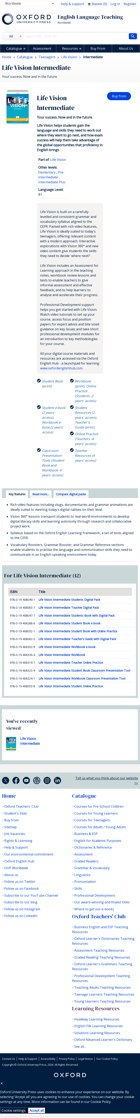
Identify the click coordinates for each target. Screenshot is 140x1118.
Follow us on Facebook (21, 888)
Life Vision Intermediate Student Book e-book (69, 623)
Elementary (47, 172)
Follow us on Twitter (19, 881)
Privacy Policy (67, 1059)
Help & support (72, 4)
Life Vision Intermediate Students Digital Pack (69, 600)
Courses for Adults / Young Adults (100, 827)
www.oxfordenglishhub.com (61, 368)
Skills (78, 888)
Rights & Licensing (18, 840)
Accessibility (48, 1059)
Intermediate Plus (51, 182)
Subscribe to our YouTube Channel (31, 895)
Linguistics (82, 875)
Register (130, 4)
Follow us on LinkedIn (20, 916)
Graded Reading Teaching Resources (102, 957)
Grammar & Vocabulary (92, 868)
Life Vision (58, 159)
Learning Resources (95, 1008)
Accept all (37, 1110)
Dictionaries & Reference (93, 847)
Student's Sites (15, 813)
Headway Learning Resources (96, 1019)
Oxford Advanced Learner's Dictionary (103, 1039)
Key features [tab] (17, 494)
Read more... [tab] (40, 494)
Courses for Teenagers (92, 820)
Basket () (97, 4)
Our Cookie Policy (107, 1059)
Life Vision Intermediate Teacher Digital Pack (68, 608)
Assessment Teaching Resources (99, 950)
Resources (70, 48)
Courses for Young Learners (96, 813)
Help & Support (16, 847)
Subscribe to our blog (20, 902)
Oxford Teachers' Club (21, 806)
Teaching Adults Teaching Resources (102, 987)
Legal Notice (85, 1059)
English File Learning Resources (98, 1026)
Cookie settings (13, 1110)
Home (9, 796)
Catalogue (14, 48)
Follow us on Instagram (22, 909)
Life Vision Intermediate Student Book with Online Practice (77, 631)
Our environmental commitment (28, 854)
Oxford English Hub (19, 861)
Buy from (119, 96)
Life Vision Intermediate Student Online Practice (70, 686)
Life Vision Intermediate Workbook (61, 655)
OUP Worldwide (16, 868)
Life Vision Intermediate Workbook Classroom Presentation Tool (81, 678)
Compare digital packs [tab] (71, 494)
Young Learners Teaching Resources (102, 1001)
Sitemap (10, 827)
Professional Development (94, 895)
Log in (115, 4)
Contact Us (8, 1059)
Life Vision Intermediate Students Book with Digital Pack (76, 615)
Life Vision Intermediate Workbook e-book (66, 647)
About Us (126, 48)
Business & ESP (86, 833)
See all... (80, 1046)
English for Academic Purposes (97, 840)
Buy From (98, 48)
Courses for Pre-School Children (99, 806)
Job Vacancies (14, 833)
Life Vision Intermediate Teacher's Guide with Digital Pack (77, 639)
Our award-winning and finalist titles (102, 902)
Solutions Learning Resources (97, 1033)
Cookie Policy (101, 1101)
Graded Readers (86, 861)
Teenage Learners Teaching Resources (104, 994)
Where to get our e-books (94, 909)
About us (11, 875)
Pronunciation (85, 881)
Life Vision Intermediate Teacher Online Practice (70, 662)
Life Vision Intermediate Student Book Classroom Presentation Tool (84, 670)
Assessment (42, 48)
